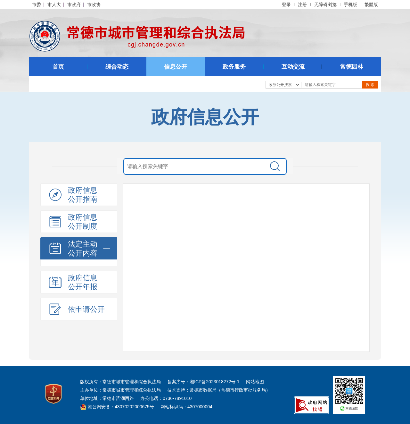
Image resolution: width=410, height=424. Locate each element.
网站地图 (255, 381)
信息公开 (175, 67)
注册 (302, 4)
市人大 (54, 4)
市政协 (94, 4)
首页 (58, 67)
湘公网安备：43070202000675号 (117, 406)
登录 (286, 4)
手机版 (350, 4)
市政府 (74, 4)
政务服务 (234, 67)
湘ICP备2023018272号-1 (215, 381)
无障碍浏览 (325, 4)
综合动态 (116, 67)
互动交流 (293, 67)
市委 (36, 4)
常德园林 (351, 67)
